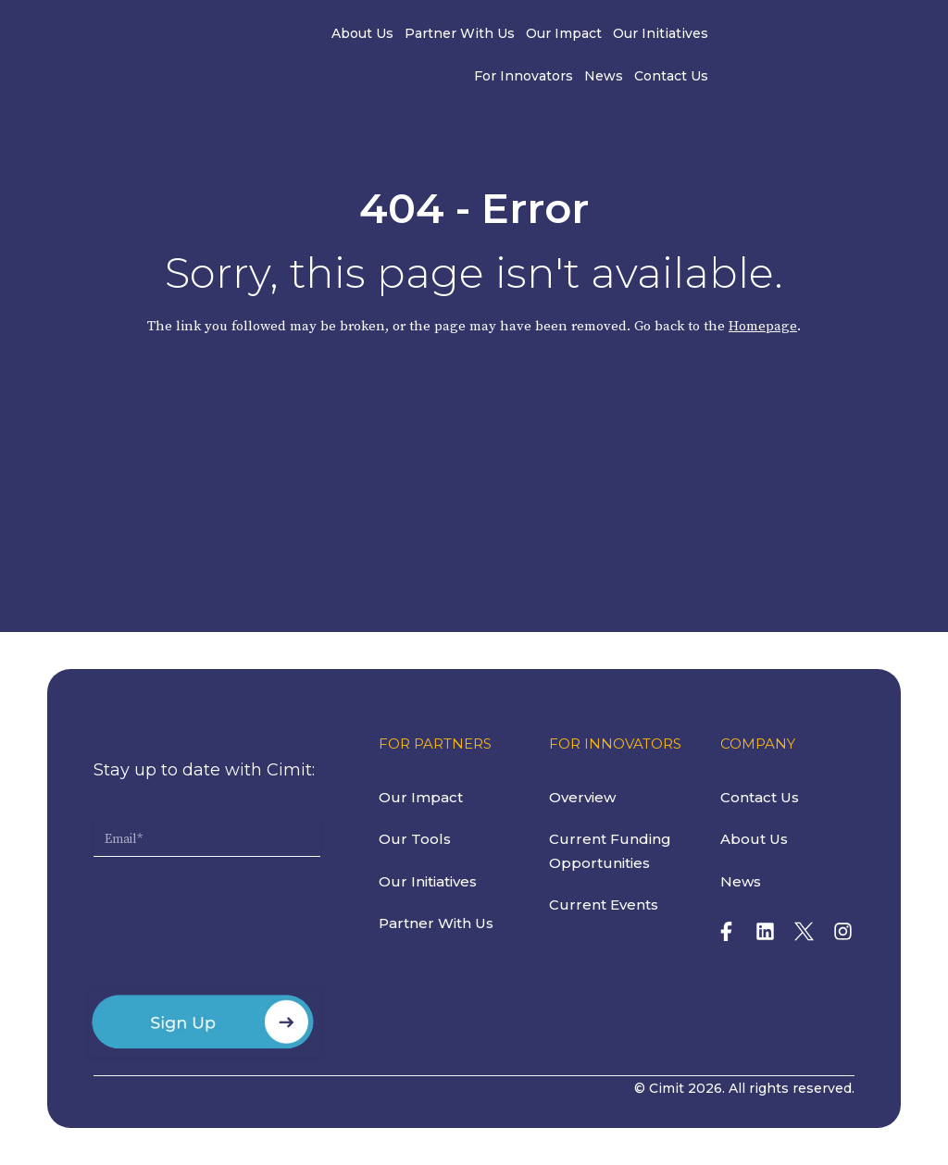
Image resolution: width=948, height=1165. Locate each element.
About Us (269, 35)
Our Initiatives (567, 35)
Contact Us (823, 35)
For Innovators (675, 35)
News (755, 35)
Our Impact (470, 35)
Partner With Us (366, 35)
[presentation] (234, 930)
